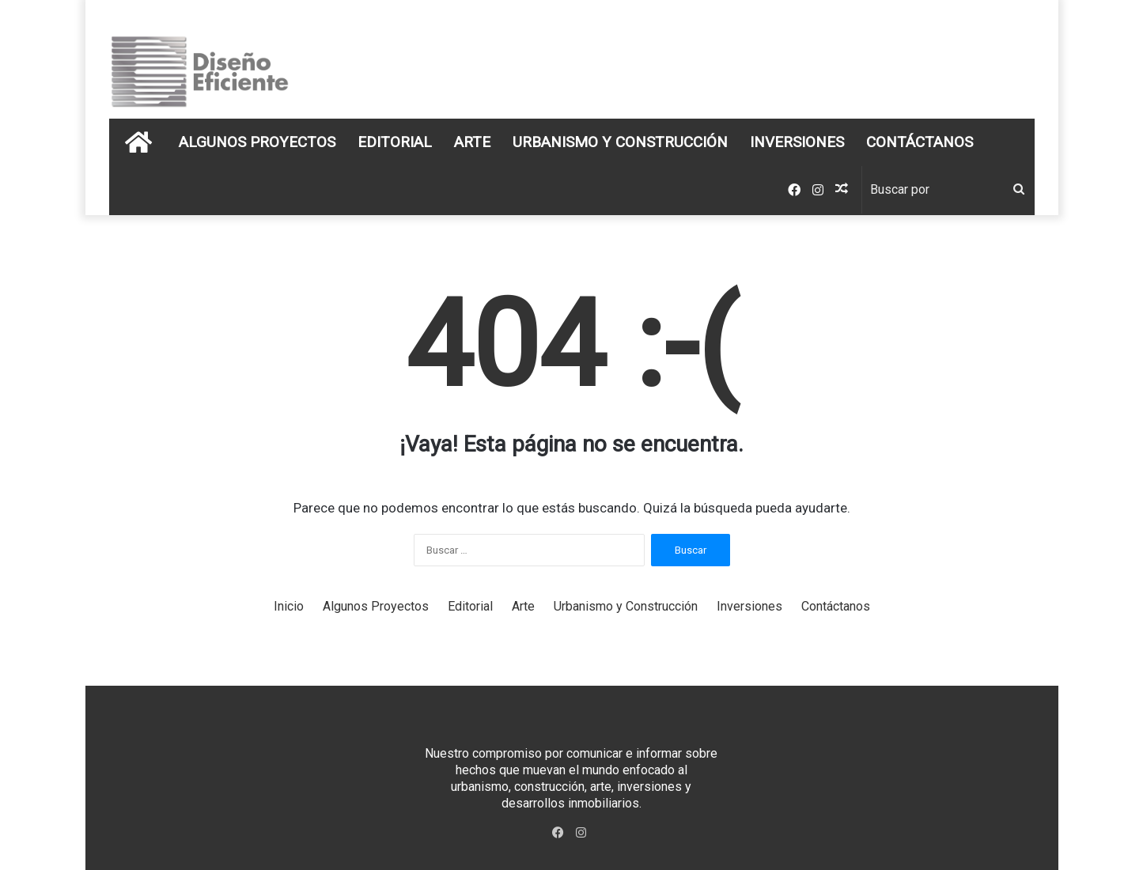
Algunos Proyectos (257, 142)
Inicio (289, 606)
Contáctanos (919, 142)
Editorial (395, 142)
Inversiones (797, 142)
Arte (472, 142)
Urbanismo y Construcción (620, 142)
